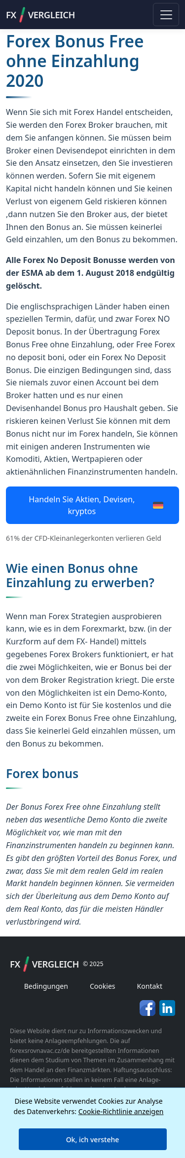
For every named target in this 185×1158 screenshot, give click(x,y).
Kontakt (149, 986)
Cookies (102, 986)
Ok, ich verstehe (92, 1139)
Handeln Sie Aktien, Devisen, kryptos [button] (96, 505)
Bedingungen (46, 986)
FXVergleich (40, 15)
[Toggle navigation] (166, 14)
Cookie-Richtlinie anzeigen (121, 1111)
